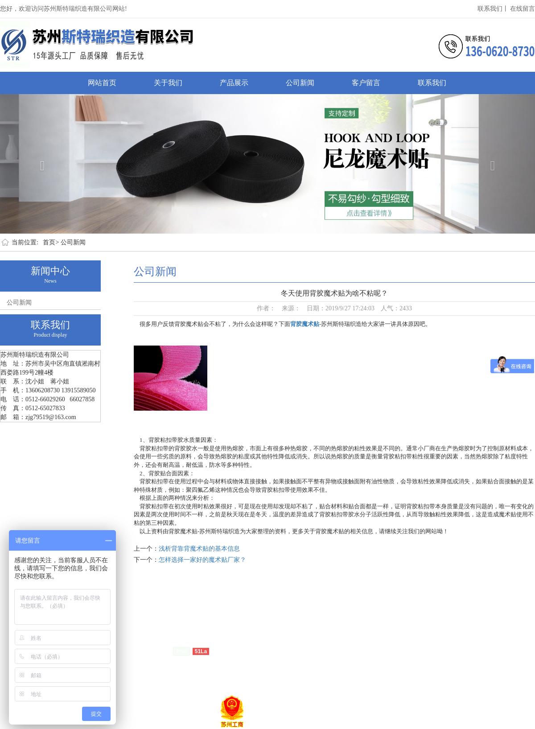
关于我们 (168, 82)
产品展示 (234, 82)
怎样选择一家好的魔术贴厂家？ (202, 559)
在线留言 (522, 8)
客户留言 (366, 82)
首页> (51, 242)
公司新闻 (300, 82)
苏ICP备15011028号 (143, 651)
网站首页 (102, 82)
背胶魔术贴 (304, 324)
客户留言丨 (140, 637)
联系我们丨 (493, 8)
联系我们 (432, 82)
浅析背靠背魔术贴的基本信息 (199, 548)
